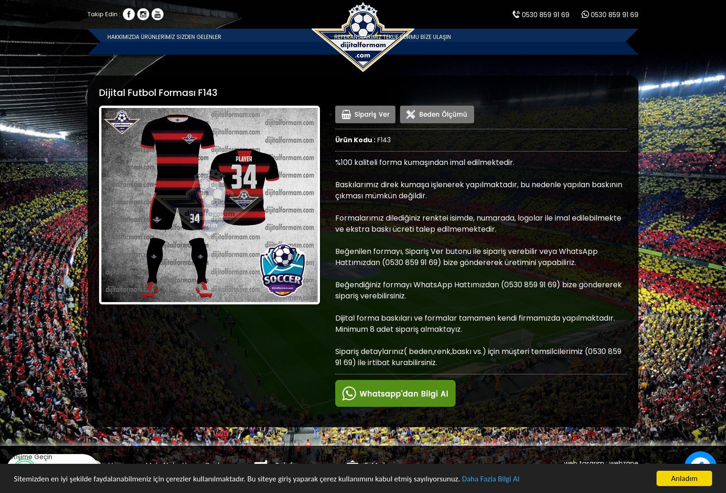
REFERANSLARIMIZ (462, 41)
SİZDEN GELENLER (271, 41)
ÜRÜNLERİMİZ (200, 41)
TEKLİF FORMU (536, 41)
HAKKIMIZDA (137, 41)
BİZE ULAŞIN (599, 41)
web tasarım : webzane (601, 463)
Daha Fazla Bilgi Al (490, 479)
